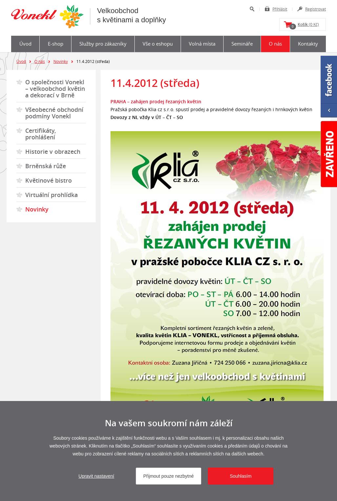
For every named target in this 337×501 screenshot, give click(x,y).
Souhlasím (240, 476)
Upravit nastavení (96, 476)
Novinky (60, 61)
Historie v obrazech (52, 151)
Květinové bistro (48, 180)
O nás (275, 43)
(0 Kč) (304, 26)
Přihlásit (279, 8)
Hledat (252, 9)
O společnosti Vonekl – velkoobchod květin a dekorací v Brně (55, 88)
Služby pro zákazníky (103, 43)
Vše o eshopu (158, 43)
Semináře (242, 43)
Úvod (25, 43)
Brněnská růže (45, 166)
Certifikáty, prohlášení (40, 134)
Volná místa (202, 43)
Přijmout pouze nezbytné (168, 476)
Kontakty (308, 43)
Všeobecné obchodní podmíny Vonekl (54, 113)
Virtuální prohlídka (51, 195)
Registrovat (315, 8)
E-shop (55, 43)
